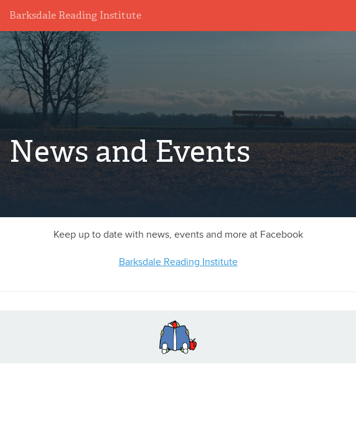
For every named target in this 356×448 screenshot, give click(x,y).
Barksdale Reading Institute (75, 15)
